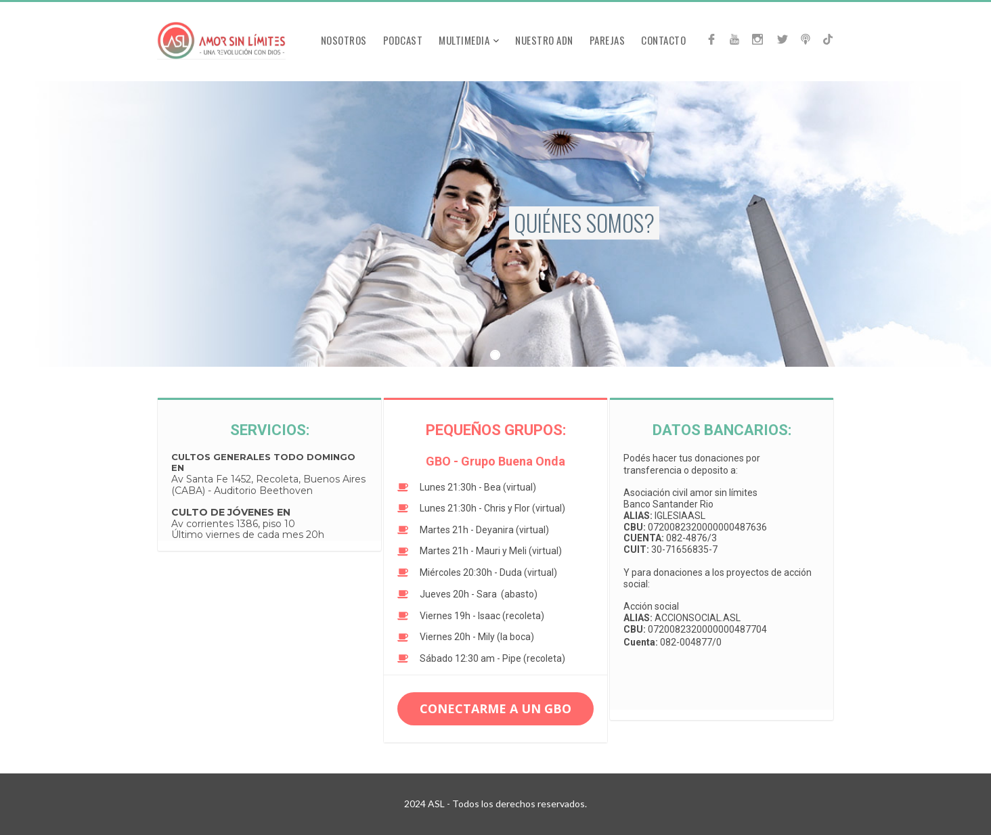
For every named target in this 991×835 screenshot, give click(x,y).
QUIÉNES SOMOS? (584, 223)
